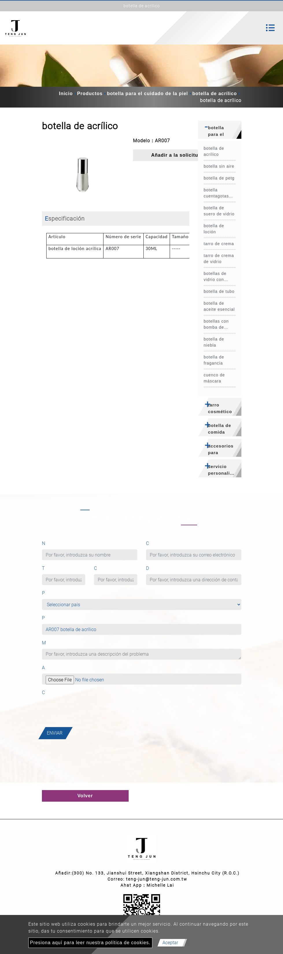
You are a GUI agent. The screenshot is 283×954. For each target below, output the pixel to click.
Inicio (66, 93)
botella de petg (219, 178)
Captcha (51, 692)
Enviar (54, 733)
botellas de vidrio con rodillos (215, 277)
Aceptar (170, 942)
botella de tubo (219, 291)
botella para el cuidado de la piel (147, 93)
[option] (83, 170)
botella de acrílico (214, 93)
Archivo (50, 667)
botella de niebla (214, 342)
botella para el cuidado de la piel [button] (221, 132)
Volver (85, 795)
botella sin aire (219, 166)
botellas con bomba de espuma (216, 324)
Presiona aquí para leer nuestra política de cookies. (90, 942)
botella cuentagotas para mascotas (219, 193)
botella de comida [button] (219, 429)
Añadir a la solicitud (176, 155)
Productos (90, 93)
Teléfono (52, 568)
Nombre (53, 543)
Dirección (156, 568)
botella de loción (214, 228)
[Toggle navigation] (270, 28)
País (49, 593)
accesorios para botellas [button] (221, 450)
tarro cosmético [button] (220, 408)
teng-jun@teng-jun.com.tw (156, 879)
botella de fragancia (214, 360)
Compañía (105, 568)
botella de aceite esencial (219, 306)
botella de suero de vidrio (219, 211)
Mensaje (53, 643)
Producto (52, 618)
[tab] (219, 130)
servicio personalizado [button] (224, 470)
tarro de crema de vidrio (219, 258)
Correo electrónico (169, 543)
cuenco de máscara (214, 378)
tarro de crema (219, 243)
